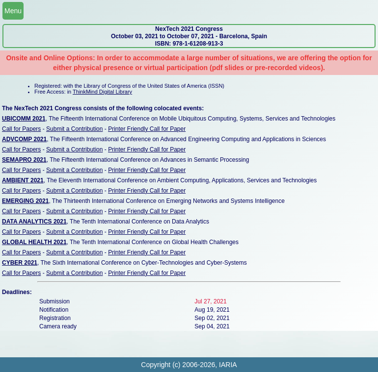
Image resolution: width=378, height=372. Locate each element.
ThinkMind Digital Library (102, 92)
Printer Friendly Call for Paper (147, 128)
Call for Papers (21, 128)
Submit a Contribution (74, 128)
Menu (13, 11)
